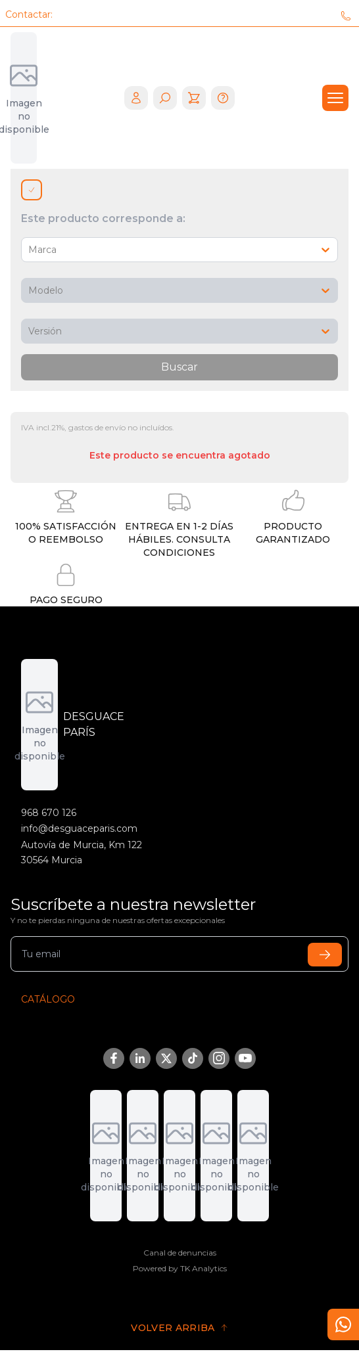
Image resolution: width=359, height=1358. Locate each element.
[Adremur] (106, 1155)
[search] (165, 98)
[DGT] (142, 1155)
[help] (223, 98)
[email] (179, 954)
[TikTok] (192, 1058)
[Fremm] (253, 1155)
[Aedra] (179, 1155)
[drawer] (335, 98)
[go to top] (179, 1327)
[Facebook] (113, 1058)
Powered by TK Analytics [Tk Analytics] (180, 1268)
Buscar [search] (179, 367)
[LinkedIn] (140, 1058)
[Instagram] (218, 1058)
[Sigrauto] (216, 1155)
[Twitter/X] (166, 1058)
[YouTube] (245, 1058)
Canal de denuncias (179, 1252)
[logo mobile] (24, 98)
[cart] (194, 98)
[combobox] (29, 249)
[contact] (343, 1324)
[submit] (325, 954)
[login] (136, 98)
